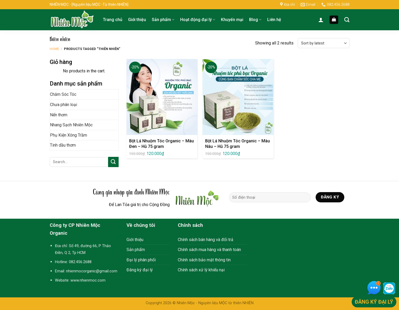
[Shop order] (323, 43)
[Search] (346, 19)
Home (54, 49)
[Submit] (113, 162)
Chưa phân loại (63, 104)
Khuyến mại (232, 19)
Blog (255, 19)
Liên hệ (274, 19)
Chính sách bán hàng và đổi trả (205, 239)
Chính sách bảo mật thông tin (204, 259)
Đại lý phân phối (141, 259)
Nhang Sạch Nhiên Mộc (71, 124)
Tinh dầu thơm (63, 145)
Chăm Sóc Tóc (63, 94)
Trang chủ (112, 19)
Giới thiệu (137, 19)
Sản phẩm (163, 19)
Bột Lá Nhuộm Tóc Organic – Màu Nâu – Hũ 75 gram (237, 143)
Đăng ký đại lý (140, 269)
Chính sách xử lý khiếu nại (201, 269)
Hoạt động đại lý (197, 19)
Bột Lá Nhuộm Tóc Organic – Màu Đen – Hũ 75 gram (161, 143)
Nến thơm (58, 114)
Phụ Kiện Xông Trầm (68, 135)
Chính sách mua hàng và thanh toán (209, 249)
